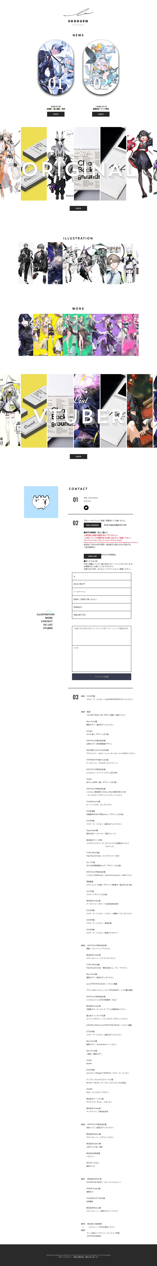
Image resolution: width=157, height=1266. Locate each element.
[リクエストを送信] (101, 676)
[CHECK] (56, 114)
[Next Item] (134, 263)
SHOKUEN (78, 21)
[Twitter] (86, 507)
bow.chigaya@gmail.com (115, 525)
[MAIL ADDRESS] (92, 525)
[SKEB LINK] (92, 556)
